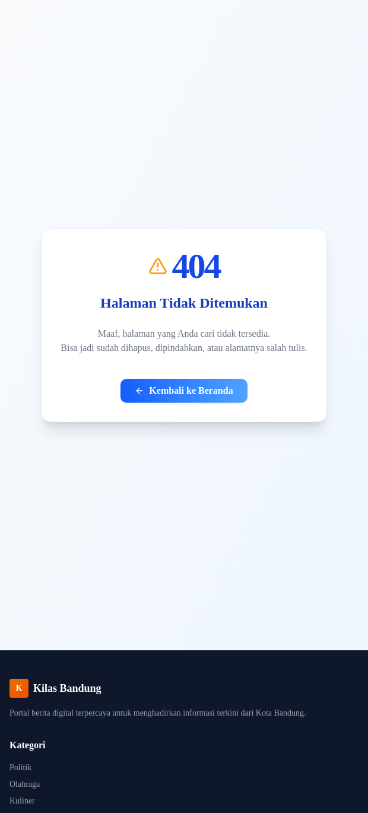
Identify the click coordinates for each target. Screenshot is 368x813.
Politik (20, 767)
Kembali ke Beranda (184, 390)
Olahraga (24, 784)
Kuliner (22, 800)
